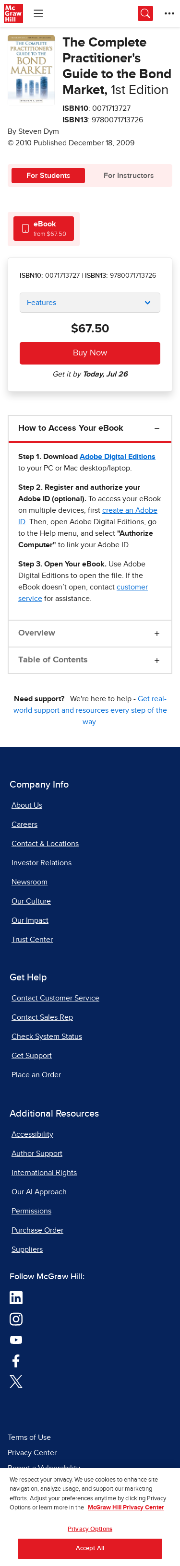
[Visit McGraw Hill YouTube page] (16, 1339)
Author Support (37, 1153)
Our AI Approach (39, 1192)
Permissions (31, 1211)
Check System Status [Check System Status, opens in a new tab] (47, 1036)
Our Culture (31, 901)
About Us (27, 805)
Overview (36, 633)
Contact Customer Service (55, 998)
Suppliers (27, 1249)
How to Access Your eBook (70, 428)
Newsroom (30, 882)
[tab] (43, 228)
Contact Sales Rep (42, 1017)
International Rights (44, 1173)
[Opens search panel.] (145, 13)
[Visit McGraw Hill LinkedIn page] (16, 1297)
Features (41, 302)
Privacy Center (32, 1453)
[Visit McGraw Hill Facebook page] (16, 1360)
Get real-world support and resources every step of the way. (90, 710)
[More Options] (169, 13)
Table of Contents (53, 660)
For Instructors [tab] (129, 175)
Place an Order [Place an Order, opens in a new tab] (36, 1075)
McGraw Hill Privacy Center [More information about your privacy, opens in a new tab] (126, 1513)
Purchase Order (37, 1230)
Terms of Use (29, 1437)
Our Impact (30, 920)
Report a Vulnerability (44, 1468)
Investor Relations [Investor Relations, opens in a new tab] (42, 863)
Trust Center (32, 939)
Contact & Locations (45, 844)
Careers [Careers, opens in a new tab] (24, 824)
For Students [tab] (48, 175)
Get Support (32, 1056)
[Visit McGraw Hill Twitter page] (16, 1381)
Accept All (90, 1554)
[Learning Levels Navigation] (38, 13)
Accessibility (32, 1134)
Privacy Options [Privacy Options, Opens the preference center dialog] (90, 1534)
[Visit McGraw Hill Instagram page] (16, 1318)
